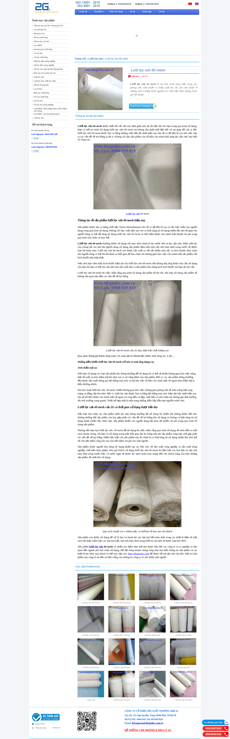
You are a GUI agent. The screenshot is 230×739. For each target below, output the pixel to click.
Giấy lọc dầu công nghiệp (44, 61)
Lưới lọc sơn (39, 77)
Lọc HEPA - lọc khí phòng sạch (47, 114)
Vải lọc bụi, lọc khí (41, 41)
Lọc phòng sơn (40, 30)
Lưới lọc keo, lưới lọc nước (45, 81)
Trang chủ (80, 58)
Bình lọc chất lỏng (41, 93)
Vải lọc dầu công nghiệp (44, 65)
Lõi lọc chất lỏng (41, 57)
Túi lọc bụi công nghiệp (43, 105)
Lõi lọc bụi (38, 101)
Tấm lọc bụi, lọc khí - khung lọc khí (48, 26)
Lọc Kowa (38, 89)
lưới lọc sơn (96, 546)
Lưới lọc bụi (39, 118)
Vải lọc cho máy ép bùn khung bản (48, 69)
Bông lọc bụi (39, 34)
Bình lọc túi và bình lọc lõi (44, 73)
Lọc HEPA (38, 45)
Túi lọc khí (38, 53)
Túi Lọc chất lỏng (41, 97)
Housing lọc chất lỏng (43, 49)
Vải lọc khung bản (41, 85)
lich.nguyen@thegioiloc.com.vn (147, 723)
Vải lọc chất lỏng (41, 37)
